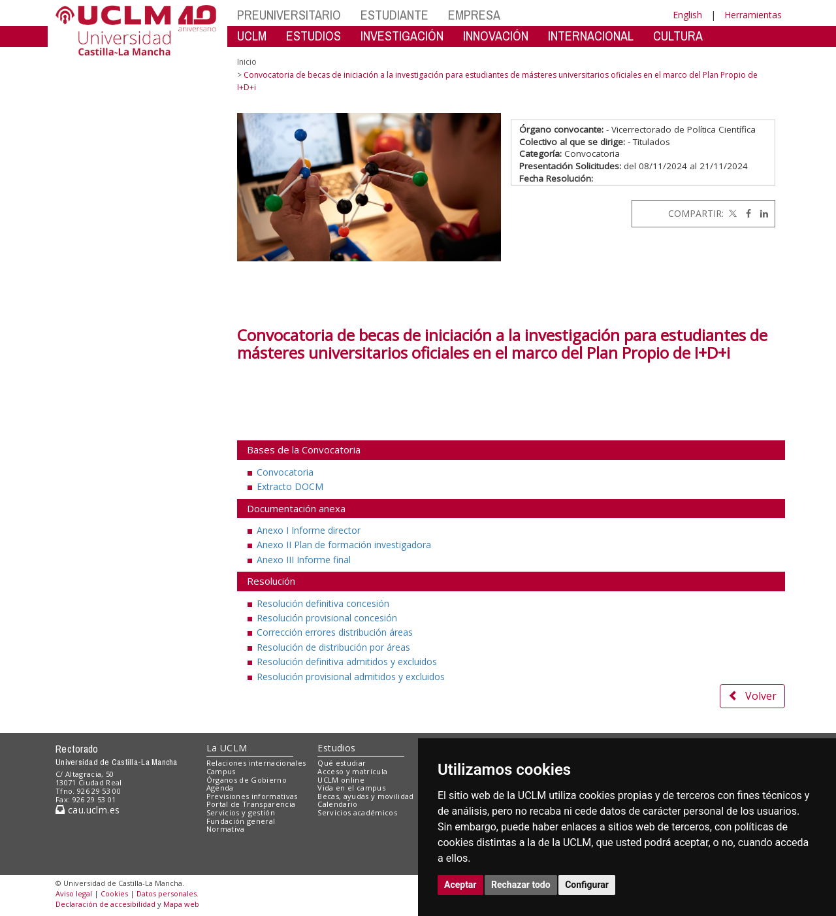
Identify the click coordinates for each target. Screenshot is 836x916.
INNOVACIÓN (495, 35)
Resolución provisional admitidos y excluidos (351, 676)
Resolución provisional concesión (327, 618)
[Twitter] (731, 213)
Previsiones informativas (252, 796)
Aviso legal (74, 893)
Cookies (114, 893)
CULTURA (678, 35)
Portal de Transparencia (251, 804)
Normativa (225, 829)
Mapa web (181, 904)
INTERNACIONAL (591, 35)
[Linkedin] (761, 213)
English (687, 14)
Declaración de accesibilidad (105, 904)
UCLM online (340, 780)
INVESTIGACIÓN (402, 35)
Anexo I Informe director (309, 530)
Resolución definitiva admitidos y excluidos (347, 661)
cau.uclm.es (88, 810)
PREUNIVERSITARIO (289, 15)
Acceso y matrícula (352, 771)
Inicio (247, 61)
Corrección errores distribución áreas (335, 632)
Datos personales (167, 893)
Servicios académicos (357, 812)
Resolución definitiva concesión (323, 603)
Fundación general (241, 821)
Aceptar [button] (460, 884)
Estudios (336, 748)
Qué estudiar (341, 763)
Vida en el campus (351, 788)
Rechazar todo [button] (521, 884)
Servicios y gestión (240, 812)
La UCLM (227, 748)
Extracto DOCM (290, 486)
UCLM (251, 35)
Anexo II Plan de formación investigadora (344, 544)
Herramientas (753, 14)
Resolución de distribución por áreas (333, 647)
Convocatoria (285, 472)
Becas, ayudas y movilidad (365, 796)
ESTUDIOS (313, 35)
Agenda (220, 788)
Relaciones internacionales (256, 763)
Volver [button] (752, 696)
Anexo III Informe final (304, 559)
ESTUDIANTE (394, 15)
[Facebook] (745, 213)
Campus (221, 771)
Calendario (337, 804)
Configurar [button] (587, 884)
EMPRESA (474, 15)
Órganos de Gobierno (246, 780)
